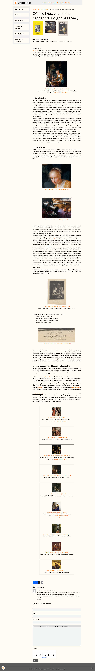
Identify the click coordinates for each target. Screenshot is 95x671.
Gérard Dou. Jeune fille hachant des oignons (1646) (56, 89)
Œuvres (46, 9)
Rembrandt (49, 246)
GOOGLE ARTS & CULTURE (60, 92)
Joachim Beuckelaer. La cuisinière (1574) (57, 437)
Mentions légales (33, 669)
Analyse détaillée (56, 517)
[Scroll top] (92, 668)
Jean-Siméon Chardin (38, 394)
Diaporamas (60, 2)
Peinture (50, 2)
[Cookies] (3, 668)
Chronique (68, 2)
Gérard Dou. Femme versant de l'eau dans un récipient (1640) (56, 475)
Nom (34, 607)
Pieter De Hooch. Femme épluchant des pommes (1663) (56, 534)
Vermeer (40, 387)
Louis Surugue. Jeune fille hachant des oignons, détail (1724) (56, 343)
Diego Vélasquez (48, 376)
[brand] (23, 2)
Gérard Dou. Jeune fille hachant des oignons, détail (57, 189)
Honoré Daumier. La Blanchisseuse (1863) (57, 570)
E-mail (34, 613)
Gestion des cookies (61, 669)
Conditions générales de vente (46, 669)
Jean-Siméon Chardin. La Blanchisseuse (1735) (56, 552)
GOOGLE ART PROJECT (60, 421)
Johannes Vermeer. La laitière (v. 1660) (56, 512)
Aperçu (66, 626)
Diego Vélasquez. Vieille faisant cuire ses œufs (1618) (57, 455)
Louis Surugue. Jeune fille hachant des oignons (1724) (57, 306)
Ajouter (35, 660)
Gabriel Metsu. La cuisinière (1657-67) (56, 494)
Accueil (44, 2)
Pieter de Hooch (75, 387)
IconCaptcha (44, 657)
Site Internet (36, 619)
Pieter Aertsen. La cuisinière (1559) (56, 417)
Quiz (55, 2)
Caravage (56, 238)
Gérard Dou (36, 50)
